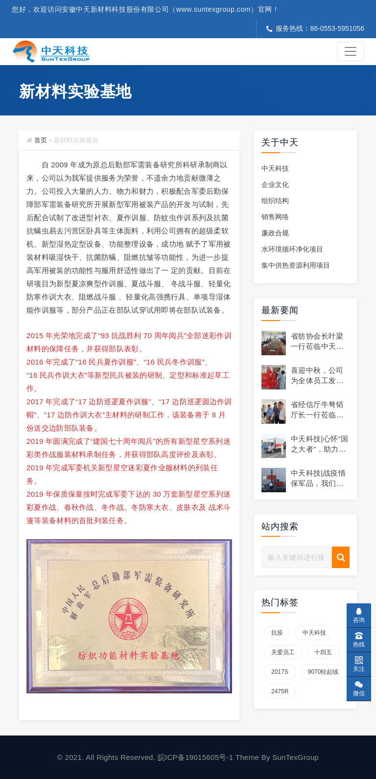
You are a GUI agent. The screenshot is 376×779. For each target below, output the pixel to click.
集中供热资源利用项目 (295, 265)
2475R (279, 691)
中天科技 (275, 168)
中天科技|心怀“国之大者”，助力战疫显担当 (320, 449)
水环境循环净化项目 (292, 249)
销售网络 (275, 217)
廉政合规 (275, 233)
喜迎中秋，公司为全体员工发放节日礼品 (317, 380)
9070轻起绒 (323, 671)
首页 (40, 140)
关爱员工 (283, 652)
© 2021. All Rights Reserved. (107, 757)
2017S (279, 671)
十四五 (323, 652)
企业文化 (275, 184)
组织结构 (275, 201)
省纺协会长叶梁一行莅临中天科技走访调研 (317, 346)
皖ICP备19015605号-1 (196, 757)
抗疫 (277, 632)
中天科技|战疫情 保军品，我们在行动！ (322, 483)
